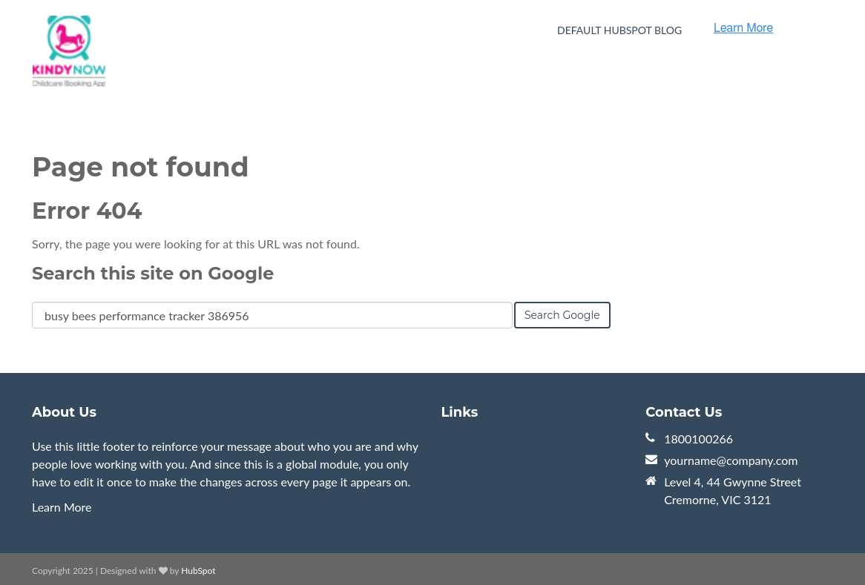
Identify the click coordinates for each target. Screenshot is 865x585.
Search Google (562, 315)
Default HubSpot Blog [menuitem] (619, 30)
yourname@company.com (730, 460)
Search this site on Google (153, 273)
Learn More (62, 507)
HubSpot (198, 570)
